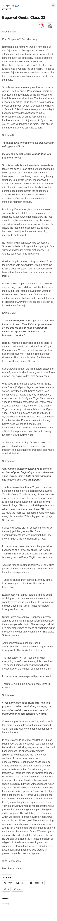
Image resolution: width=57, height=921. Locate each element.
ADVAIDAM (10, 6)
